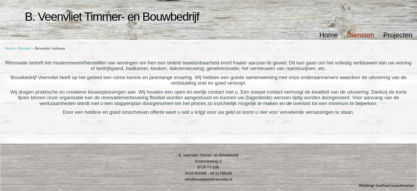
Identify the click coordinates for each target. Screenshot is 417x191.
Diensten (360, 35)
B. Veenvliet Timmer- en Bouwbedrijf (112, 16)
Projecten (397, 35)
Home (328, 35)
